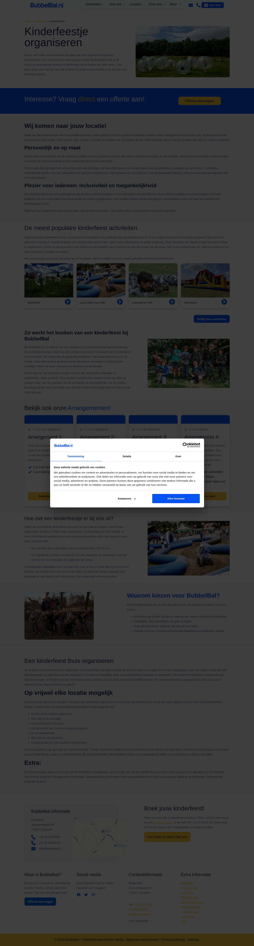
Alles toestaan (176, 498)
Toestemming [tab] (75, 456)
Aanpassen (126, 498)
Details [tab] (127, 456)
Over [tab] (178, 456)
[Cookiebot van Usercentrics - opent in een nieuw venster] (185, 444)
